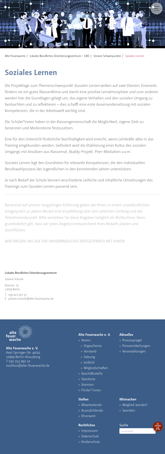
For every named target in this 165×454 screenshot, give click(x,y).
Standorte (88, 379)
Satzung (89, 356)
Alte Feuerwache (15, 56)
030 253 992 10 (19, 361)
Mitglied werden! (134, 404)
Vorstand (90, 351)
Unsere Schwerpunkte (107, 56)
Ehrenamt (88, 415)
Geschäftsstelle (92, 373)
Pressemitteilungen (136, 345)
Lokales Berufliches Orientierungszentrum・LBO (59, 56)
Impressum (89, 430)
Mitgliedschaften (96, 367)
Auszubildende (92, 410)
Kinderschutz (90, 441)
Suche (123, 425)
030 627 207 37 (17, 294)
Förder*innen (91, 390)
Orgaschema (93, 345)
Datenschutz (90, 436)
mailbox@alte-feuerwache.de (27, 365)
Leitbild (89, 362)
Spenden (128, 410)
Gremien (87, 384)
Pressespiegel (132, 340)
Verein (85, 340)
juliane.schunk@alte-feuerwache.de (31, 298)
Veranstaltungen (134, 351)
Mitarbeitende (91, 404)
